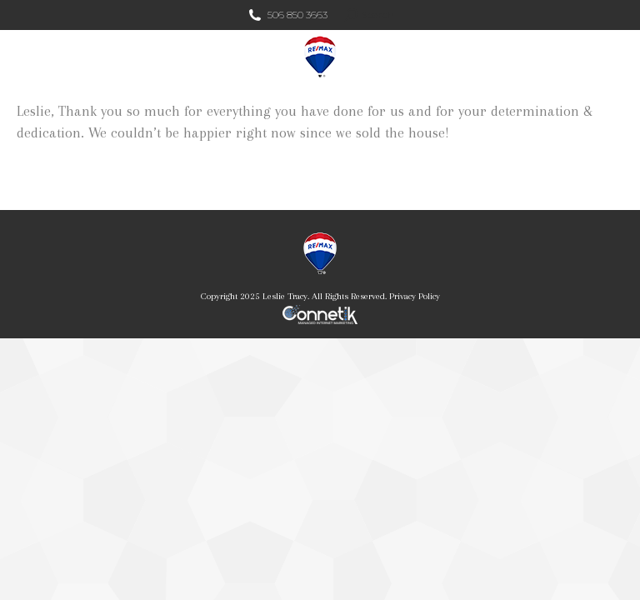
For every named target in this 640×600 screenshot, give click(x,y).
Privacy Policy (414, 296)
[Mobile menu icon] (613, 57)
